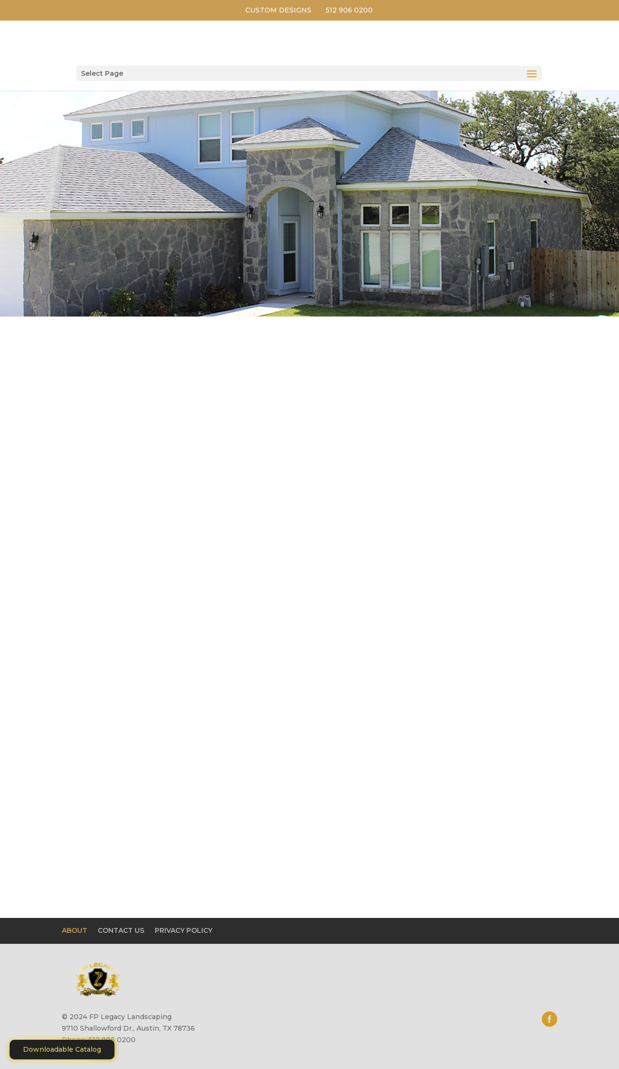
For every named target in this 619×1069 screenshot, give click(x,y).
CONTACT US (121, 930)
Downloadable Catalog (62, 1049)
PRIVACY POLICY (183, 930)
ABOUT (74, 930)
